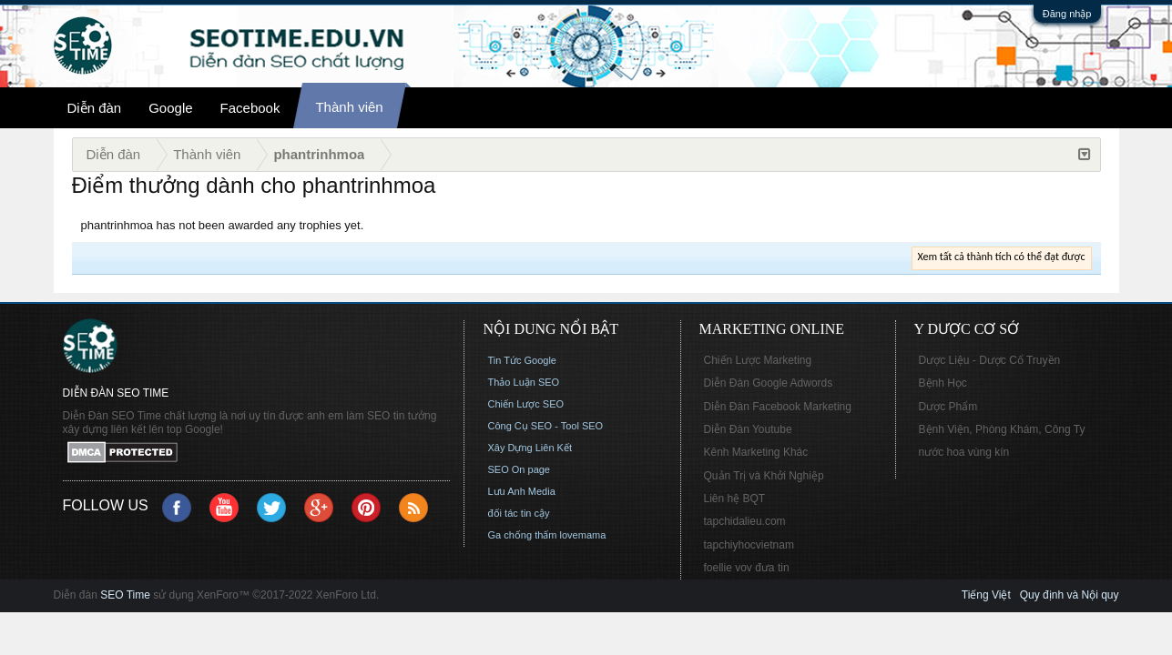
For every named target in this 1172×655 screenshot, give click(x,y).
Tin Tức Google (522, 360)
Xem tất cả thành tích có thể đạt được (1001, 256)
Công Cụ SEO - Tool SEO (546, 425)
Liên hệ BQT (735, 498)
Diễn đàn (94, 108)
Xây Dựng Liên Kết (530, 447)
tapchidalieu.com (745, 521)
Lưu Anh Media (521, 491)
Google (170, 108)
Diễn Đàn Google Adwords (768, 383)
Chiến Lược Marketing (758, 360)
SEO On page (519, 469)
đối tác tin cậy (519, 513)
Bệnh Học (943, 383)
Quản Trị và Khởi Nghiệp (764, 475)
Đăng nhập (1067, 13)
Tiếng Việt (986, 595)
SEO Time (125, 595)
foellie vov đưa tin (747, 567)
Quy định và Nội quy (1069, 595)
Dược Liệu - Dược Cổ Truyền (990, 360)
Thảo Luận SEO (524, 382)
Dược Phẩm (948, 406)
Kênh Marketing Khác (756, 452)
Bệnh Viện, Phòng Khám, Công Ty (1002, 429)
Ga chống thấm (522, 534)
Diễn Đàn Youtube (748, 429)
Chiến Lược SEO (526, 403)
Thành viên (348, 107)
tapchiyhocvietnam (749, 545)
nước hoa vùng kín (964, 452)
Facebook (250, 108)
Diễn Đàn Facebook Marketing (777, 406)
